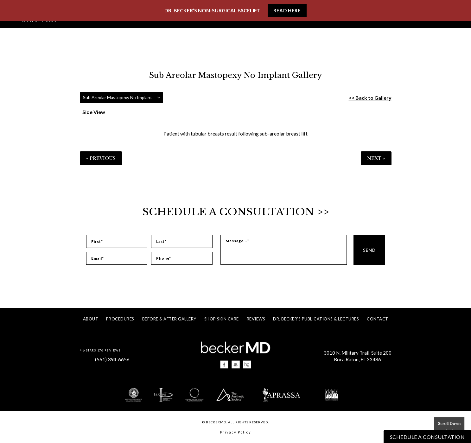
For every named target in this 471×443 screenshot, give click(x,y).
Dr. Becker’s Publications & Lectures (316, 318)
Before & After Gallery (169, 318)
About (91, 318)
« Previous (101, 158)
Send (369, 250)
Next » (376, 158)
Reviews (256, 318)
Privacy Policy (235, 432)
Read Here (287, 10)
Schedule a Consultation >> (235, 212)
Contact (377, 318)
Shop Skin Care (221, 318)
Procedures (120, 318)
